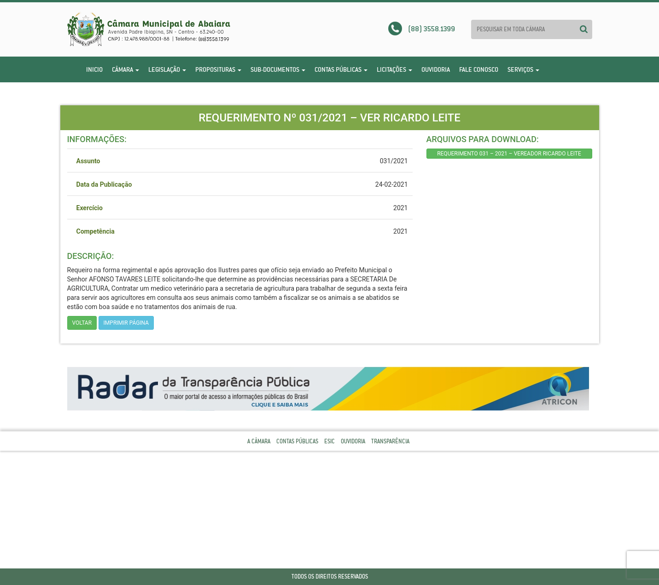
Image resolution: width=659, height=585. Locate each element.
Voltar (82, 323)
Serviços (523, 69)
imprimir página (126, 323)
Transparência (390, 441)
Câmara (125, 69)
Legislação (167, 69)
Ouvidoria (435, 69)
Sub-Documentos (278, 69)
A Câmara (258, 441)
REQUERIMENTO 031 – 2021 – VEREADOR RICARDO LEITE (509, 153)
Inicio (94, 69)
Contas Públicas (341, 69)
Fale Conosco (478, 69)
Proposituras (218, 69)
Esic (329, 441)
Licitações (394, 69)
